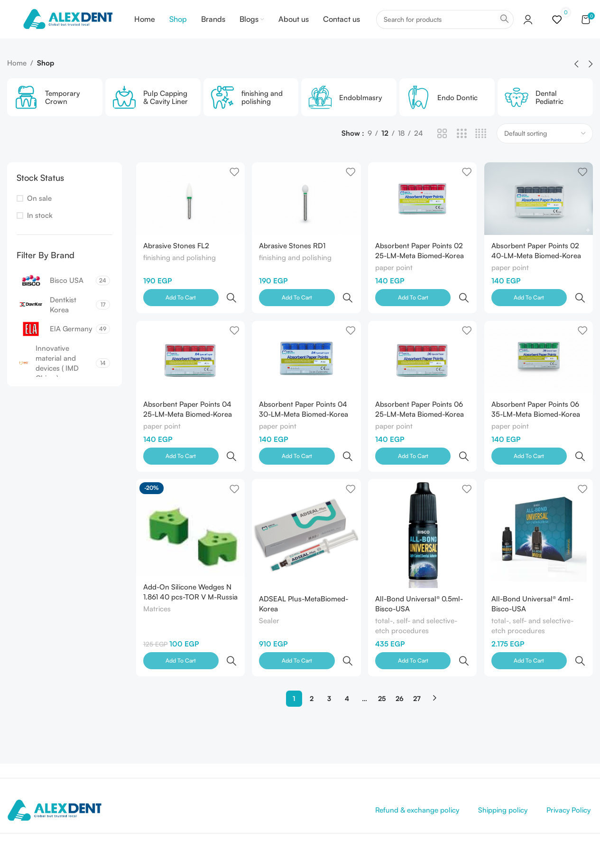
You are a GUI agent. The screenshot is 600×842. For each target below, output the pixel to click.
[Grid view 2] (442, 147)
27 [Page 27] (417, 653)
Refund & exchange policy (417, 764)
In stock (40, 229)
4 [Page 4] (347, 653)
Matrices (157, 594)
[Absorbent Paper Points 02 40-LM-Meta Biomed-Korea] (539, 212)
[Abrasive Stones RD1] (306, 212)
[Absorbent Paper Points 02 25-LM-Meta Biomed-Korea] (422, 212)
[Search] (445, 26)
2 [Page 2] (312, 653)
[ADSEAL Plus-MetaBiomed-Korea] (306, 508)
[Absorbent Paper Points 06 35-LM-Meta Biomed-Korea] (539, 351)
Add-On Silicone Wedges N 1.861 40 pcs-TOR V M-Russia (187, 571)
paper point (395, 281)
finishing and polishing (179, 271)
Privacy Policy (568, 764)
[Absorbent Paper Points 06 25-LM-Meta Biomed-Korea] (422, 351)
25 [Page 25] (382, 653)
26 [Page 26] (400, 653)
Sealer (270, 595)
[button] (576, 78)
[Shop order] (545, 147)
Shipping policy (502, 764)
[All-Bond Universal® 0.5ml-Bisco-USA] (422, 508)
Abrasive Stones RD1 (293, 258)
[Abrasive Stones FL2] (189, 212)
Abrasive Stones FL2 (176, 258)
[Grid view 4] (480, 147)
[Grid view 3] (461, 147)
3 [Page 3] (329, 653)
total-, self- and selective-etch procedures (417, 600)
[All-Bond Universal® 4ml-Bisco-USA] (539, 508)
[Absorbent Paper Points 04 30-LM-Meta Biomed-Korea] (306, 351)
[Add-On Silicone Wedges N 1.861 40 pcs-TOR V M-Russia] (189, 503)
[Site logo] (71, 25)
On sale (39, 211)
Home (17, 76)
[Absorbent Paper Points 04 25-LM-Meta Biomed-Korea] (189, 351)
